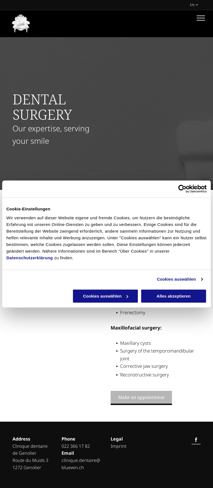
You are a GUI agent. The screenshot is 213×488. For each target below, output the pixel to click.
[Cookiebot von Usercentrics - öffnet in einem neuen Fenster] (182, 189)
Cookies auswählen (176, 279)
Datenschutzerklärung (29, 257)
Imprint (118, 446)
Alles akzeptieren (174, 296)
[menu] (201, 18)
